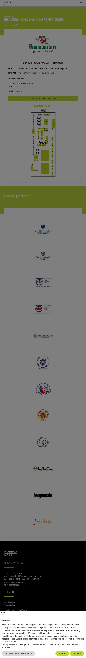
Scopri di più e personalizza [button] (18, 653)
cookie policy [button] (56, 633)
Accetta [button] (77, 653)
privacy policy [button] (8, 627)
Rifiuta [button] (62, 653)
